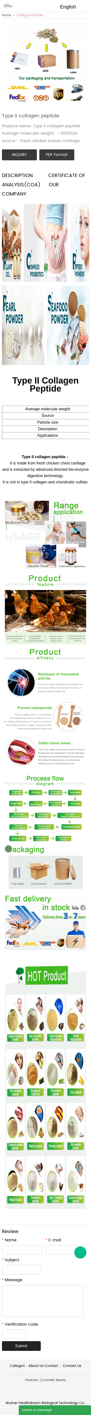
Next (83, 65)
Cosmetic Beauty (53, 1380)
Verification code (20, 1324)
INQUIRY (19, 155)
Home (6, 15)
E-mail (53, 1240)
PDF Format (57, 155)
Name (9, 1240)
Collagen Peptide (29, 15)
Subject (10, 1260)
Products (31, 1380)
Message (12, 1280)
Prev (8, 65)
